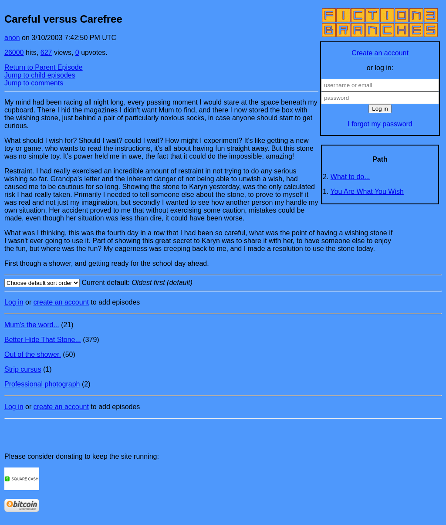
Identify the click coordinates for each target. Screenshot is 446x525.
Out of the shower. (32, 354)
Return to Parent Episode (43, 67)
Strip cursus (22, 369)
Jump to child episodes (39, 75)
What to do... (350, 176)
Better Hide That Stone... (42, 339)
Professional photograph (42, 384)
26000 (14, 52)
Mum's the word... (31, 325)
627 (46, 52)
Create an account (380, 53)
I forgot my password (380, 124)
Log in (14, 302)
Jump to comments (33, 83)
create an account (61, 302)
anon (12, 37)
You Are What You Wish (367, 191)
